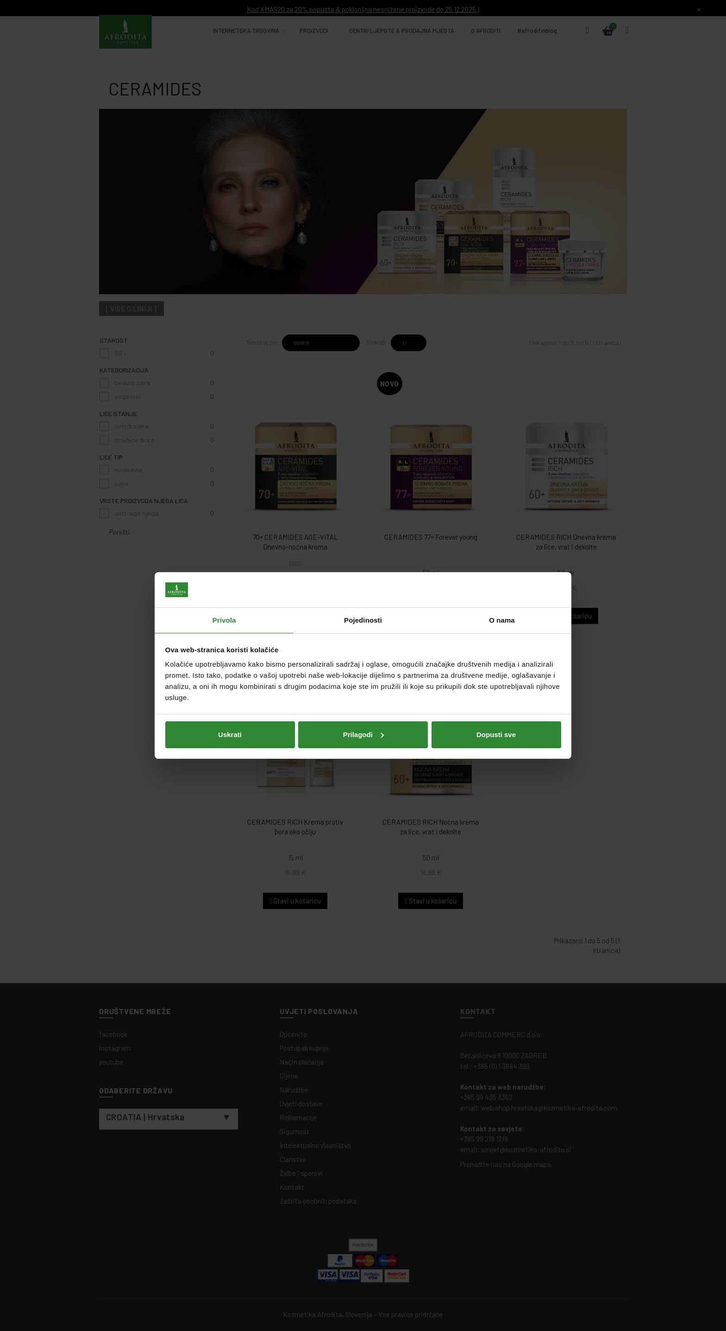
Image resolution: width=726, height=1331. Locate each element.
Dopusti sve (496, 734)
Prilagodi (363, 734)
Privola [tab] (224, 620)
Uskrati (230, 734)
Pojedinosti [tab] (363, 620)
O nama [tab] (502, 620)
